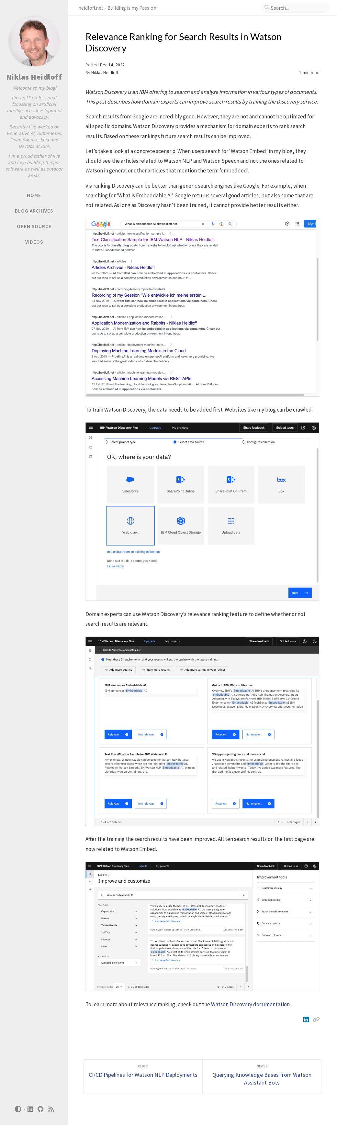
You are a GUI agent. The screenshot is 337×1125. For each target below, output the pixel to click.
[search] (297, 8)
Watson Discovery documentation (250, 1004)
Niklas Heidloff (34, 77)
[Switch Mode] (18, 1109)
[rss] (51, 1109)
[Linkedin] (306, 1019)
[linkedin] (30, 1109)
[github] (41, 1109)
